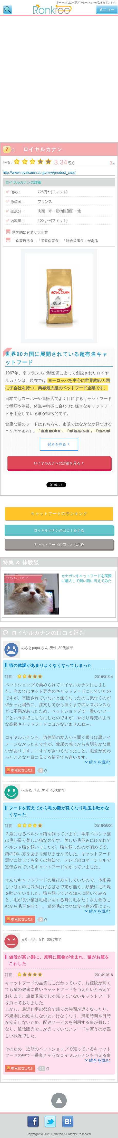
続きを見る (59, 444)
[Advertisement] (59, 78)
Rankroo (57, 1134)
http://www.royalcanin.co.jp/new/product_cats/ (39, 172)
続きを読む (99, 762)
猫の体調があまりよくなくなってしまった (50, 665)
